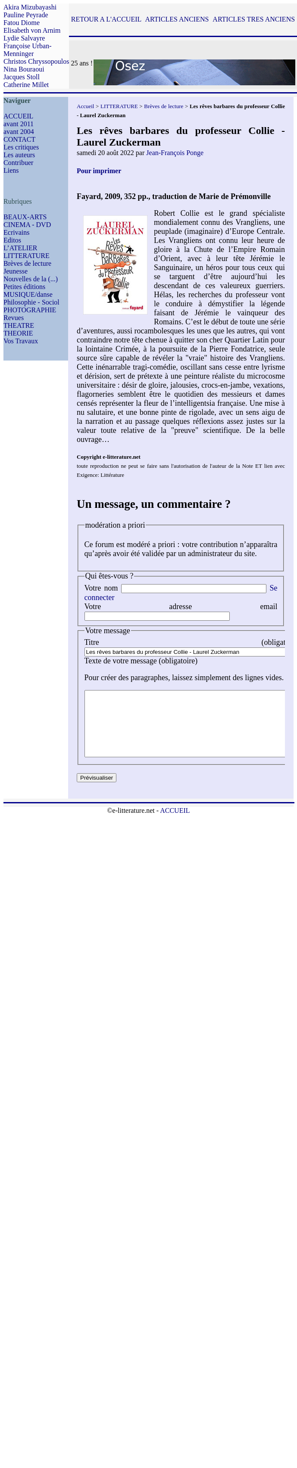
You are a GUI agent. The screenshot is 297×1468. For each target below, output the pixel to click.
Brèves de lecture (27, 263)
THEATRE (18, 325)
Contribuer (18, 162)
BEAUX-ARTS (25, 217)
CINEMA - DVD (27, 224)
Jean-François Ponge (174, 152)
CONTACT (19, 139)
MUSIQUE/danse (28, 294)
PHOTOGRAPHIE (29, 310)
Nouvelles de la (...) (30, 279)
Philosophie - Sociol (31, 302)
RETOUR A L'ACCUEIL (106, 19)
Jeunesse (15, 271)
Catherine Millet (26, 84)
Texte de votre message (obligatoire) (141, 660)
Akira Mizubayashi (29, 7)
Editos (12, 240)
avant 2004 (18, 131)
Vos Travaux (20, 341)
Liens (11, 170)
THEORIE (18, 333)
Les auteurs (19, 155)
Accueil (85, 106)
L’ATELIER (20, 248)
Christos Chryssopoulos (36, 61)
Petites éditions (24, 286)
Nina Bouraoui (23, 69)
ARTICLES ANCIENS (177, 19)
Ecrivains (16, 232)
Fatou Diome (21, 22)
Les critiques (21, 147)
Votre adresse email (181, 606)
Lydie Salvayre (24, 38)
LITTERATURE (26, 255)
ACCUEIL (18, 116)
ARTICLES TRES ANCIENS (254, 19)
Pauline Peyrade (25, 15)
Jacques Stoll (21, 77)
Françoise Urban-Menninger (27, 49)
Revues (13, 317)
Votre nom (101, 588)
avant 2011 (18, 124)
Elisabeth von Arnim (31, 30)
